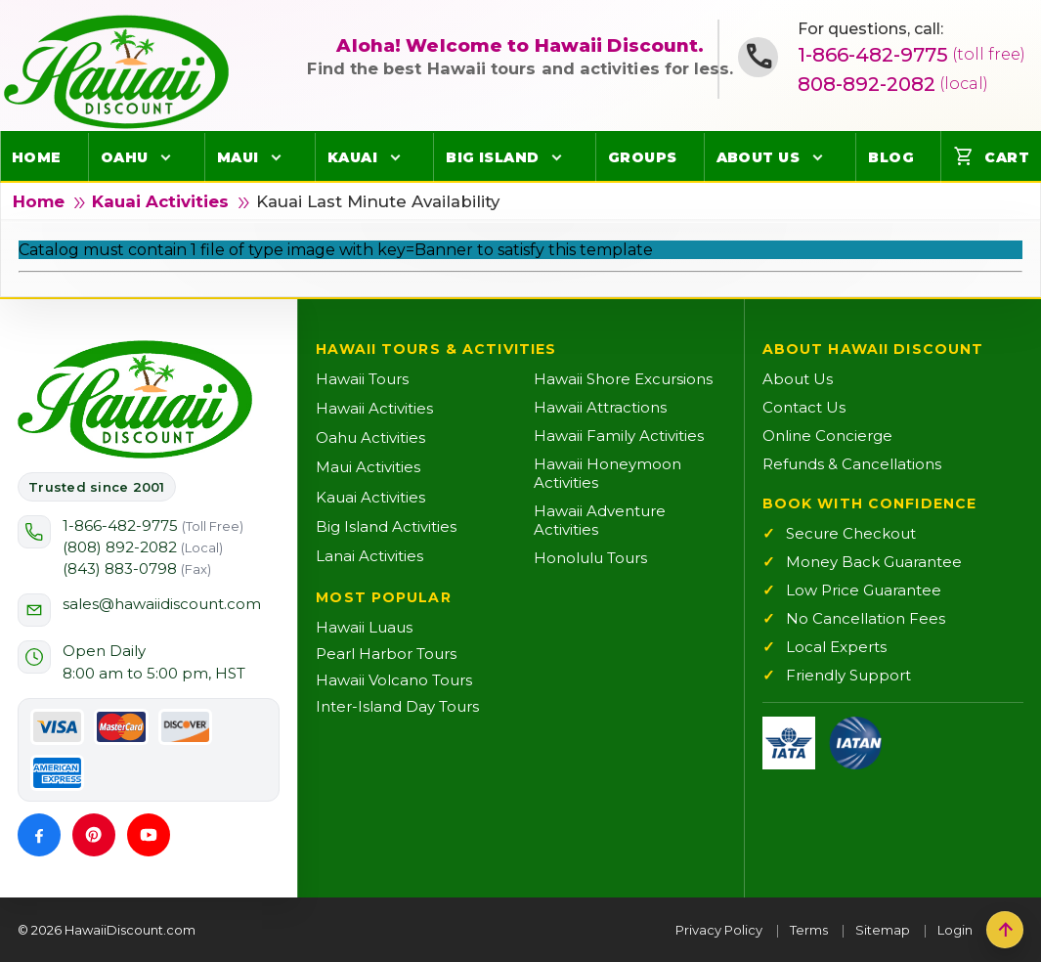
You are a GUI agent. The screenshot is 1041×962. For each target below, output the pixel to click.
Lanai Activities (369, 556)
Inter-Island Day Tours (397, 706)
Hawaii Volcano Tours (394, 680)
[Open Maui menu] (276, 157)
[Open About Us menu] (817, 157)
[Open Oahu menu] (166, 157)
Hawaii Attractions (600, 407)
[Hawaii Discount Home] (135, 399)
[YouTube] (148, 834)
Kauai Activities (160, 201)
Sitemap (882, 930)
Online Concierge (827, 435)
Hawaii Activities (374, 408)
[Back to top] (1004, 929)
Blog (891, 157)
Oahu (125, 157)
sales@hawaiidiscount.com (162, 603)
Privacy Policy (718, 930)
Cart (991, 156)
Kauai (352, 157)
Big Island (493, 157)
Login (955, 930)
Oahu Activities (370, 437)
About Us (758, 157)
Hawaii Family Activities (619, 435)
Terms (809, 930)
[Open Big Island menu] (557, 157)
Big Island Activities (386, 526)
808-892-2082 (893, 84)
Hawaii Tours (362, 379)
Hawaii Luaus (364, 627)
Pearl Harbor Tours (386, 653)
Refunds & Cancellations (851, 464)
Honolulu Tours (590, 557)
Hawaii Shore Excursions (623, 379)
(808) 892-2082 (143, 547)
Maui (238, 157)
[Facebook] (39, 834)
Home (37, 157)
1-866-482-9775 (911, 54)
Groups (642, 157)
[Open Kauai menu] (395, 157)
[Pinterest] (93, 834)
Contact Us (804, 407)
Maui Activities (368, 467)
